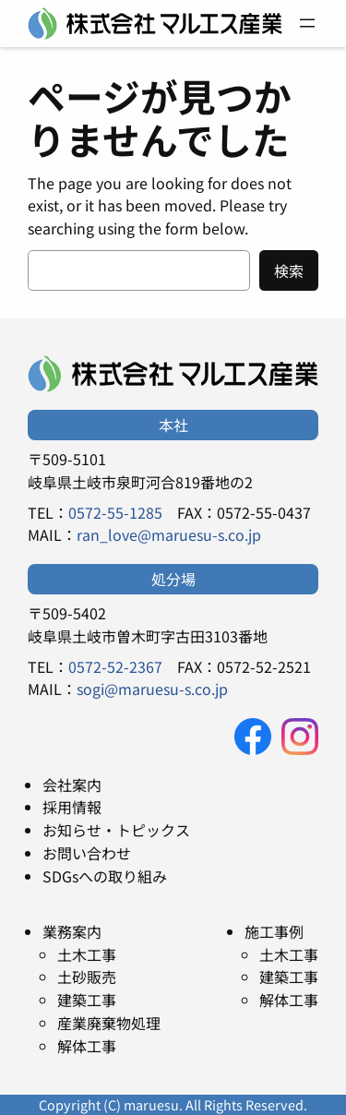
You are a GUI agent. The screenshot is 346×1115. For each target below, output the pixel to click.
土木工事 (86, 954)
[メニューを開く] (307, 23)
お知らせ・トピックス (116, 830)
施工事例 (274, 931)
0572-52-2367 (115, 666)
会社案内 (71, 784)
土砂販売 (86, 976)
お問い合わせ (86, 853)
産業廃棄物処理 (109, 1023)
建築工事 (86, 1000)
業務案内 (71, 931)
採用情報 (71, 807)
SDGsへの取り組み (104, 876)
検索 (289, 270)
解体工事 (86, 1046)
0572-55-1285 (115, 512)
